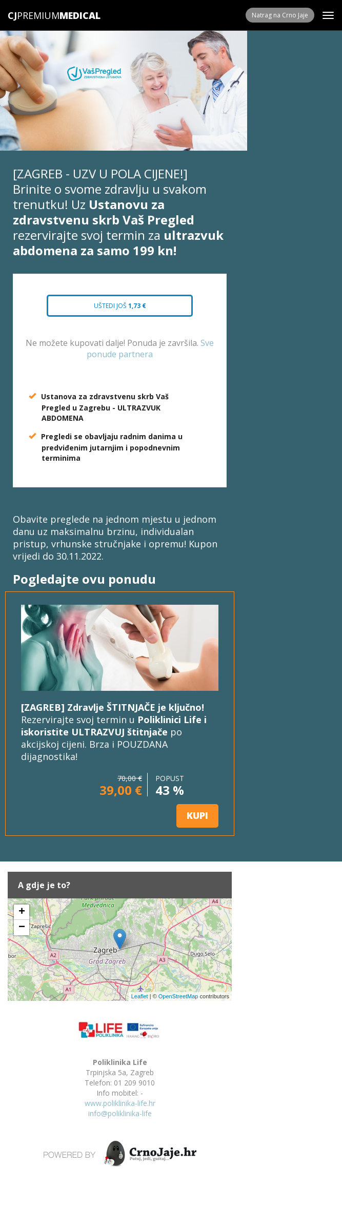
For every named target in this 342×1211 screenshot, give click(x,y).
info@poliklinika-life (120, 1113)
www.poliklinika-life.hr (120, 1103)
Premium (33, 15)
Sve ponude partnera (150, 348)
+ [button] (21, 912)
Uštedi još (120, 306)
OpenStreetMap (178, 996)
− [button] (21, 927)
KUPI (197, 815)
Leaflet (139, 996)
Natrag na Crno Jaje (280, 15)
